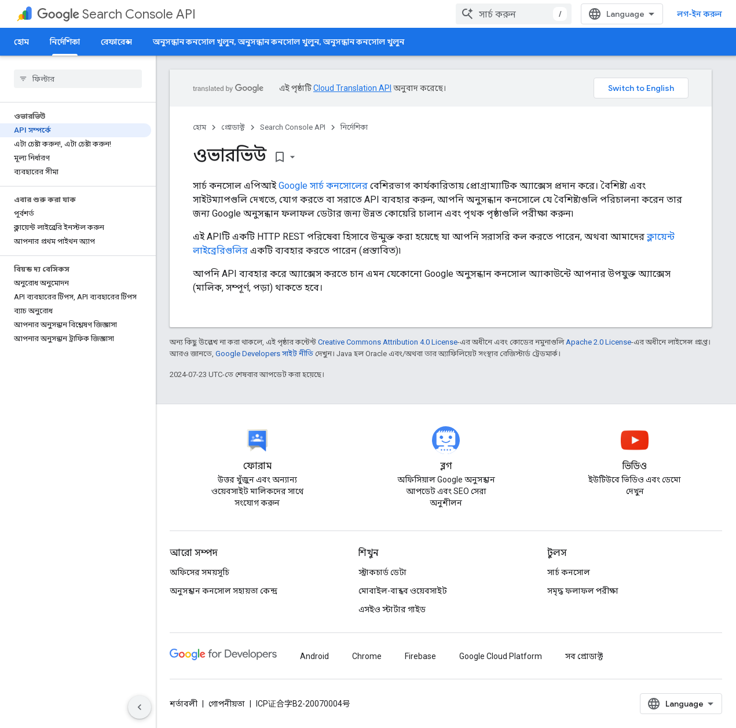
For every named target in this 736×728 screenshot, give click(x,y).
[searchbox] (78, 78)
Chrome (367, 656)
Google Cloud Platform (500, 656)
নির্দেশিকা (354, 127)
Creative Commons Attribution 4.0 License (387, 342)
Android (314, 656)
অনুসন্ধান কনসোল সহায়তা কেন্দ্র (223, 590)
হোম (21, 41)
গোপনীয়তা (226, 703)
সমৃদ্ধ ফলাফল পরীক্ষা (582, 590)
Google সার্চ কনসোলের (323, 185)
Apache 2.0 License (598, 342)
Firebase (420, 656)
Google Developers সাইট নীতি (264, 353)
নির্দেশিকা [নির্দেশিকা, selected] (65, 41)
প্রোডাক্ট (233, 127)
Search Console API (116, 14)
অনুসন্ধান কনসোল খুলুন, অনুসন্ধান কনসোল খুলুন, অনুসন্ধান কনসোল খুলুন (278, 41)
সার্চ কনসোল (568, 572)
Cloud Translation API (352, 88)
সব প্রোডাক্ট (584, 656)
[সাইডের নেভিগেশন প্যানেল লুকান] (139, 707)
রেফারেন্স (116, 41)
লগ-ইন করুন (699, 14)
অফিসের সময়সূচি (199, 572)
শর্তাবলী (183, 703)
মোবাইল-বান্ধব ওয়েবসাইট (402, 590)
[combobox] (514, 13)
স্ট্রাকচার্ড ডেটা (382, 572)
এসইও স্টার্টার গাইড (392, 609)
